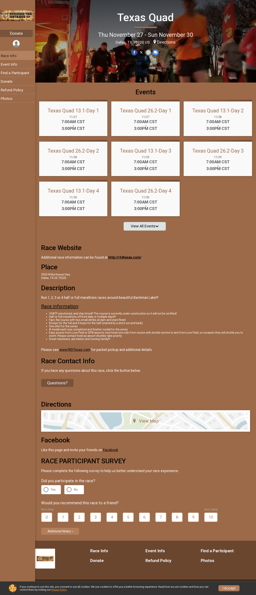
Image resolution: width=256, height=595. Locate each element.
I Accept (229, 588)
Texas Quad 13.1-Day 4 (75, 194)
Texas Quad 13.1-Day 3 (147, 154)
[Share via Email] (149, 52)
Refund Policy (14, 90)
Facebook (113, 453)
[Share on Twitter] (142, 52)
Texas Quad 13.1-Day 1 (75, 114)
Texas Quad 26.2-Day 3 (218, 154)
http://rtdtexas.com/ (127, 261)
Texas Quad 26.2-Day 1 (147, 114)
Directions (167, 42)
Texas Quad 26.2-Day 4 (147, 194)
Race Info (11, 56)
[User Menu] (19, 43)
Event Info (11, 64)
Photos (9, 98)
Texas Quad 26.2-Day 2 (75, 154)
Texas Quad (147, 17)
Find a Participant (17, 73)
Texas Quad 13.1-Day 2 (218, 114)
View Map (147, 424)
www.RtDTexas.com (77, 353)
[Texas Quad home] (19, 15)
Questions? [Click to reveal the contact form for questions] (60, 386)
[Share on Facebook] (136, 52)
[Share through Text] (157, 52)
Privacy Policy (58, 589)
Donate (18, 33)
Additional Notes (61, 534)
